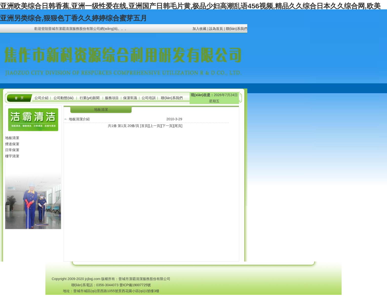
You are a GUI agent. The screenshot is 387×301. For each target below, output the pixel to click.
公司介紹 (41, 98)
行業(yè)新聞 (89, 98)
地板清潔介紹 (79, 119)
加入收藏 (199, 29)
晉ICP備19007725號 (135, 285)
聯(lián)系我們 (236, 29)
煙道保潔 (12, 144)
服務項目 (112, 98)
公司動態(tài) (63, 98)
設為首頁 (216, 29)
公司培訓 (148, 98)
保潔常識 (130, 98)
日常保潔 (12, 150)
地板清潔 (12, 138)
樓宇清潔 (12, 156)
